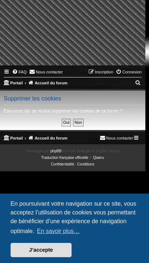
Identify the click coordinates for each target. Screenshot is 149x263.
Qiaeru (98, 158)
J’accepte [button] (41, 250)
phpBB (55, 151)
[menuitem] (19, 72)
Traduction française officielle (64, 158)
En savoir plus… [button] (58, 231)
